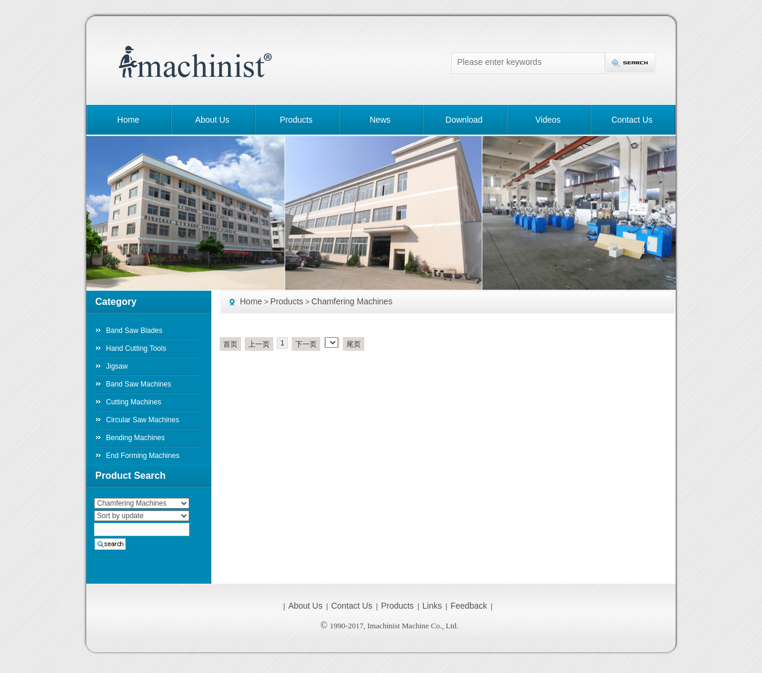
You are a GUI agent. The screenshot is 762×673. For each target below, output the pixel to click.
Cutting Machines (133, 402)
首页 (230, 344)
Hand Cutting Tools (136, 348)
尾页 (353, 344)
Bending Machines (135, 438)
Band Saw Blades (134, 330)
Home (128, 119)
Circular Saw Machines (142, 420)
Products (296, 119)
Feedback (469, 605)
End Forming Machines (142, 455)
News (380, 119)
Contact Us (631, 119)
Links (432, 605)
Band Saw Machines (138, 384)
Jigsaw (117, 366)
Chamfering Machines (351, 301)
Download (463, 119)
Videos (548, 119)
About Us (212, 119)
